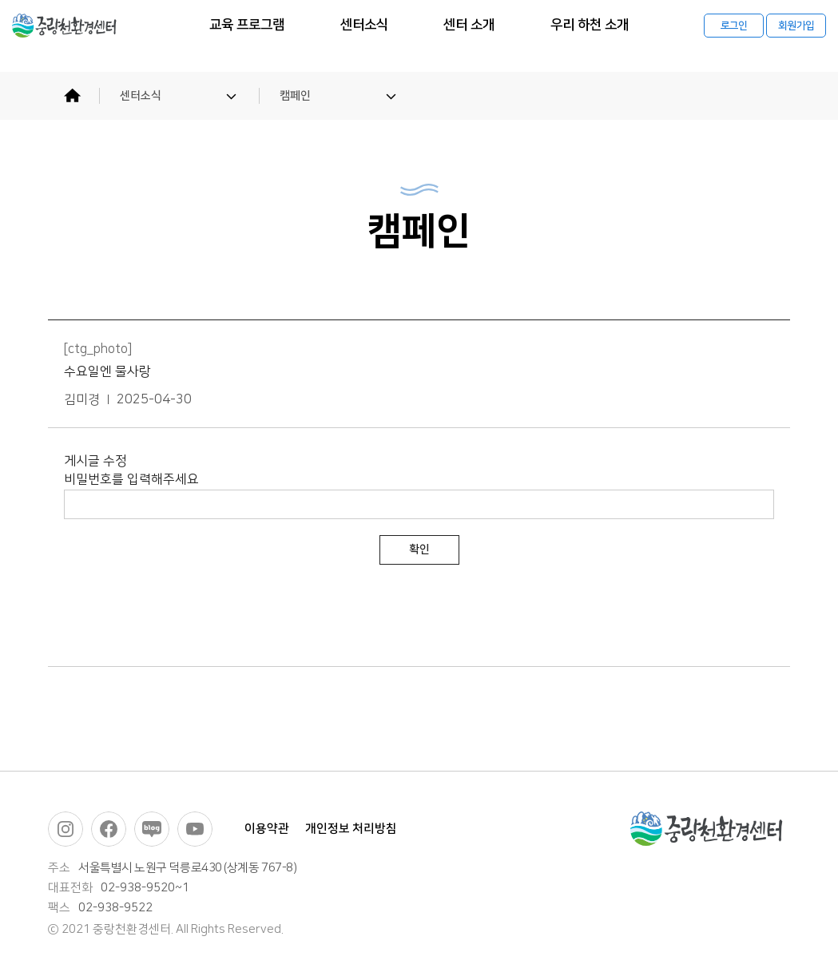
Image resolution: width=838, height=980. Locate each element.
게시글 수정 (95, 461)
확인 (419, 549)
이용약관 (266, 828)
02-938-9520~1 (145, 888)
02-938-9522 (115, 908)
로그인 (734, 36)
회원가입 (796, 36)
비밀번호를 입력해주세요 (131, 479)
